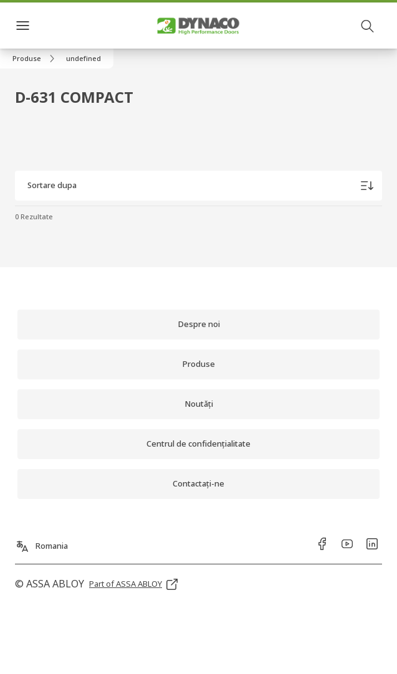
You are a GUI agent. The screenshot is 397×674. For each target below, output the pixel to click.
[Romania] (41, 542)
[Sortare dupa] (198, 186)
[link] (35, 58)
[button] (83, 58)
